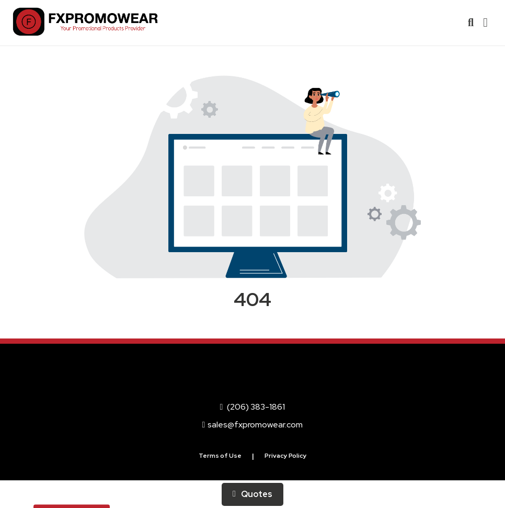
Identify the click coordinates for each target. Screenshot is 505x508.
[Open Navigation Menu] (485, 22)
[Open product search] (470, 22)
